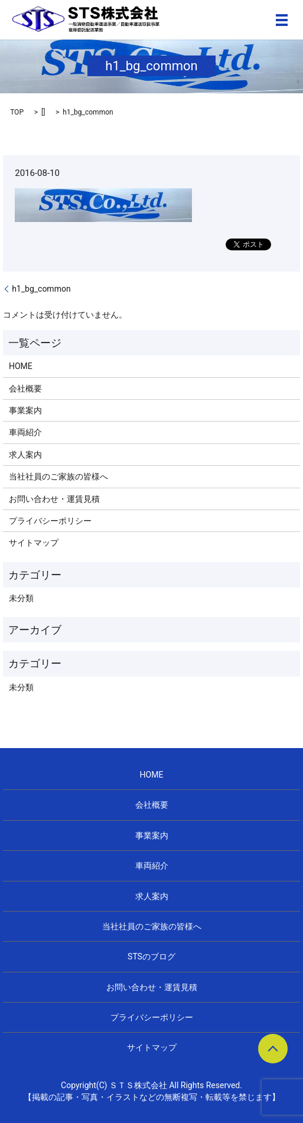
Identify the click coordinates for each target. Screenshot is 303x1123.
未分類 (21, 598)
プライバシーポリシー (50, 520)
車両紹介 (25, 432)
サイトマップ (33, 542)
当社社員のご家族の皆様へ (58, 476)
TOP (17, 112)
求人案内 (25, 454)
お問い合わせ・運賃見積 (54, 499)
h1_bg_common (41, 288)
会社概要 (25, 388)
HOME (20, 366)
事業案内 (25, 410)
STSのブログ (151, 956)
